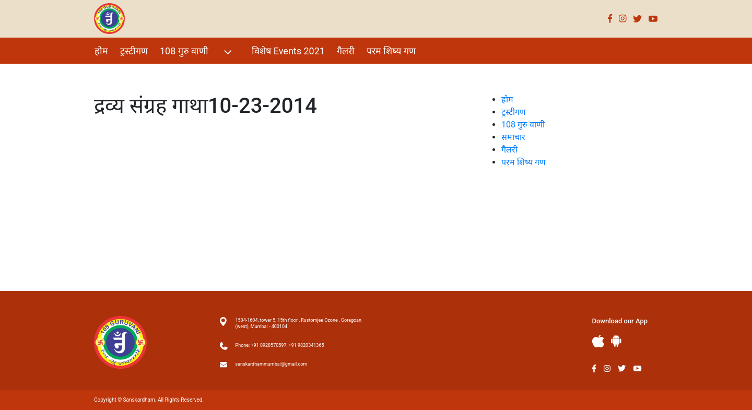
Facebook (610, 18)
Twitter (637, 18)
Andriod (616, 341)
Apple (598, 341)
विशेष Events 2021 (288, 50)
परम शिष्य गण (391, 50)
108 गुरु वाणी (197, 51)
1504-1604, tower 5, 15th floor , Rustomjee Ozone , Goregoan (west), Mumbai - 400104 (298, 323)
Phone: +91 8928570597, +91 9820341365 (280, 345)
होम (101, 50)
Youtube (653, 18)
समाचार (513, 137)
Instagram (623, 18)
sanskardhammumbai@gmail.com (272, 364)
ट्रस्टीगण (134, 50)
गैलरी (346, 50)
